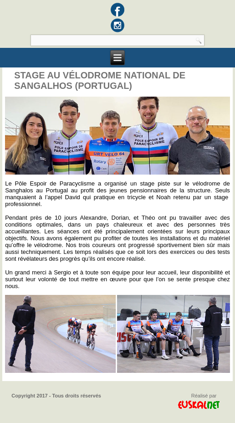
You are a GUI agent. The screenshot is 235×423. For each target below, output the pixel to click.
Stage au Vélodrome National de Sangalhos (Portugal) (99, 80)
